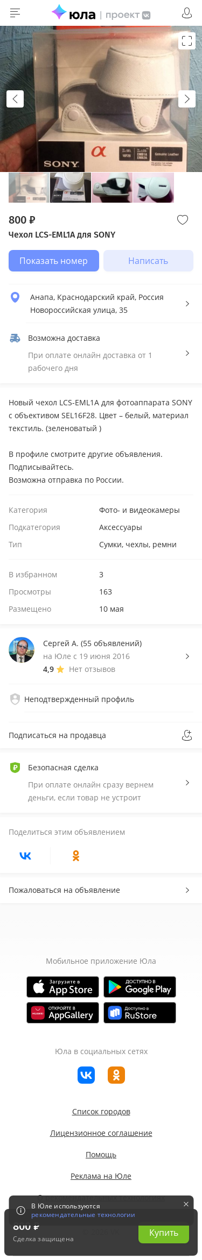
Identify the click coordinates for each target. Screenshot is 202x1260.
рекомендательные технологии (83, 1215)
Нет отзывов (92, 669)
